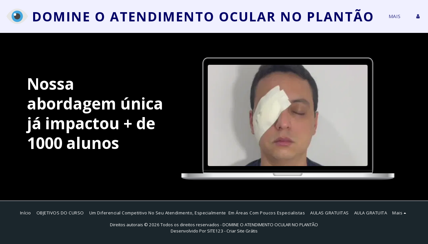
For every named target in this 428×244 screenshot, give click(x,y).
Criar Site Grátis (242, 231)
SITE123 (215, 231)
